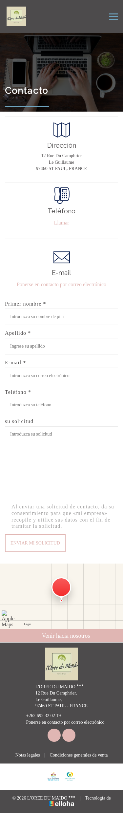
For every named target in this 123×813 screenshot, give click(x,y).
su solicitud (19, 421)
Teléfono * (18, 392)
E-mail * (15, 362)
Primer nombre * (25, 304)
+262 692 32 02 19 (39, 716)
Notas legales (27, 755)
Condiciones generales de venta (79, 755)
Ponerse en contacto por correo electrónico (61, 284)
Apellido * (18, 333)
